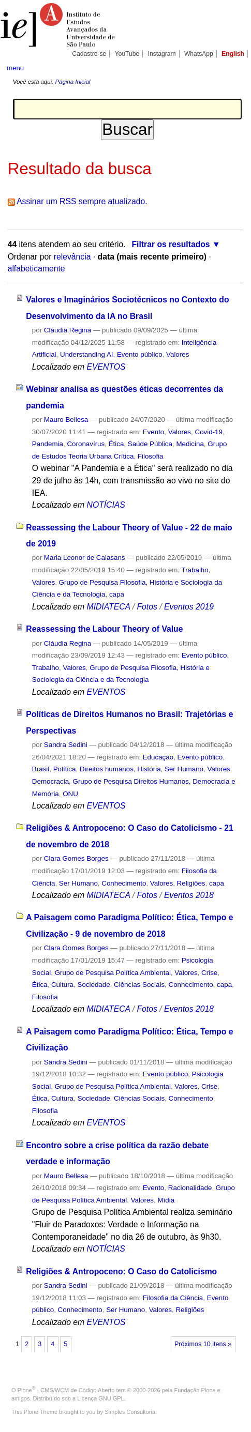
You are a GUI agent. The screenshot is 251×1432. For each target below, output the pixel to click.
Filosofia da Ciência (173, 1298)
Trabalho (194, 570)
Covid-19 (208, 432)
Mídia (165, 1200)
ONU (70, 794)
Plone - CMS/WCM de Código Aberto (66, 1390)
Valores (177, 354)
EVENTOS (106, 366)
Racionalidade (190, 1188)
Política (64, 769)
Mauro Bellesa (66, 419)
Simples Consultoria (130, 1412)
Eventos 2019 (189, 606)
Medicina (189, 444)
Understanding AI (86, 354)
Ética (116, 444)
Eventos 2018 (189, 895)
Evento (154, 432)
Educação (158, 757)
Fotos (147, 606)
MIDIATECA (108, 606)
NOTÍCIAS (106, 504)
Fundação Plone (195, 1390)
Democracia (50, 781)
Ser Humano (184, 769)
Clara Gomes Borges (76, 858)
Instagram (162, 53)
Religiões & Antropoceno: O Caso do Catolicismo (121, 1271)
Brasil (40, 769)
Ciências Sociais (139, 984)
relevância (72, 256)
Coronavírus (86, 444)
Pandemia (47, 444)
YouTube (127, 53)
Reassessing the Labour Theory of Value (104, 628)
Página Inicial (72, 82)
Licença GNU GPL (100, 1398)
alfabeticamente (36, 268)
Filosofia (151, 456)
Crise (209, 973)
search (233, 67)
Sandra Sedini (65, 745)
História (148, 769)
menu (15, 68)
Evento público (140, 354)
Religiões (191, 883)
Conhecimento (123, 883)
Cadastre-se (89, 53)
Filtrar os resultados (170, 244)
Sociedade (93, 984)
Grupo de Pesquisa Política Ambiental (113, 973)
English (233, 53)
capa (116, 594)
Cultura (62, 984)
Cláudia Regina (67, 330)
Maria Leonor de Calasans (84, 557)
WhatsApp (198, 53)
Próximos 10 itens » (202, 1344)
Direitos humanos (107, 769)
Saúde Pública (150, 444)
